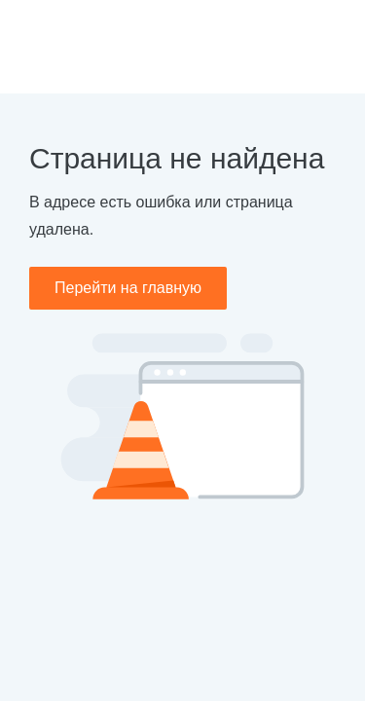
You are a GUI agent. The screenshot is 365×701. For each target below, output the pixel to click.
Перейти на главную (128, 287)
